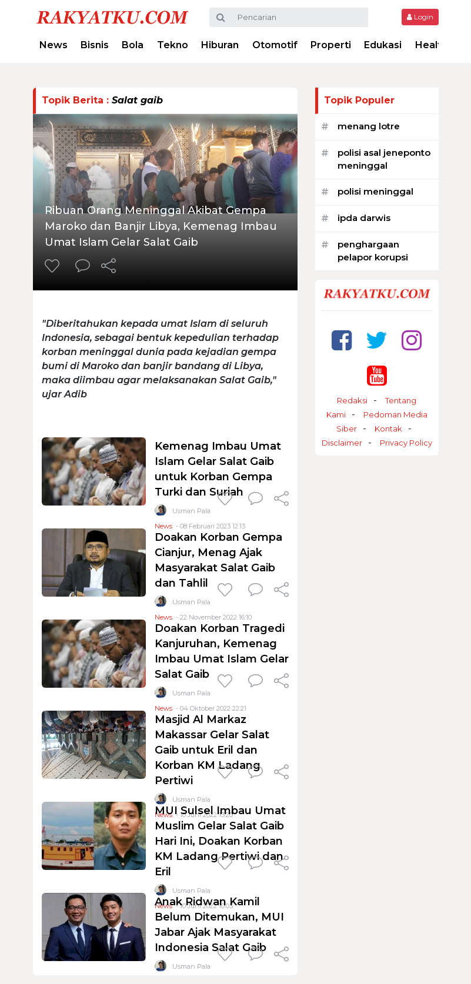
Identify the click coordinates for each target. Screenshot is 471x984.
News (53, 45)
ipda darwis (364, 217)
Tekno (172, 45)
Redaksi (352, 400)
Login (420, 16)
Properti (330, 45)
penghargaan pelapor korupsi (373, 251)
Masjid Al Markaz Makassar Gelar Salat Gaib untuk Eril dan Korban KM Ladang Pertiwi (212, 750)
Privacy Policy (406, 442)
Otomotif (275, 45)
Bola (132, 45)
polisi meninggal (375, 191)
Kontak (388, 428)
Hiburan (220, 45)
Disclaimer (342, 442)
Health (431, 45)
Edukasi (383, 45)
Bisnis (95, 45)
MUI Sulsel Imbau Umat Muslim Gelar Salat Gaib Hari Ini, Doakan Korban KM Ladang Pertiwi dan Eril (220, 841)
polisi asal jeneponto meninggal (384, 159)
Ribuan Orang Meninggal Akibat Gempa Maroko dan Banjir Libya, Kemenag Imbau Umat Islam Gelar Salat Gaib (161, 226)
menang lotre (369, 126)
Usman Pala (191, 511)
